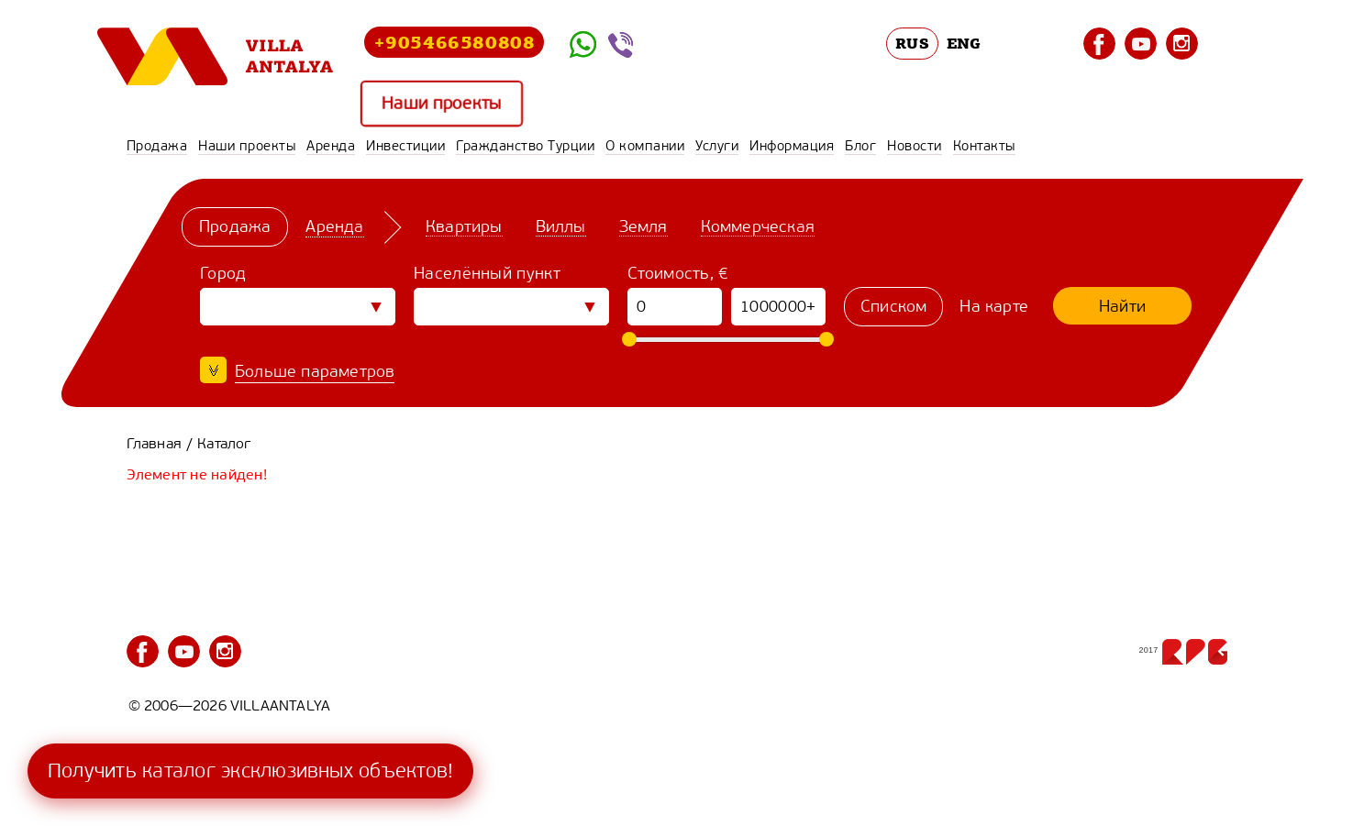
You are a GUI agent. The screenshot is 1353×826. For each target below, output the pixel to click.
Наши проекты (442, 103)
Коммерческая (757, 226)
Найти (1122, 306)
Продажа (157, 146)
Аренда (330, 146)
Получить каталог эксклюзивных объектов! (250, 770)
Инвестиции (405, 146)
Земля (642, 226)
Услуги (716, 146)
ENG (964, 43)
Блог (860, 146)
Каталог (223, 443)
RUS (912, 43)
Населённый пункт (487, 273)
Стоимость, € (678, 273)
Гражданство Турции (525, 146)
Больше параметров (314, 371)
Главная (154, 443)
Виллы (560, 226)
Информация (791, 146)
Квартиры (464, 226)
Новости (914, 146)
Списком (893, 306)
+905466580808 (454, 41)
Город (223, 273)
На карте (993, 306)
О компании (644, 146)
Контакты (984, 146)
